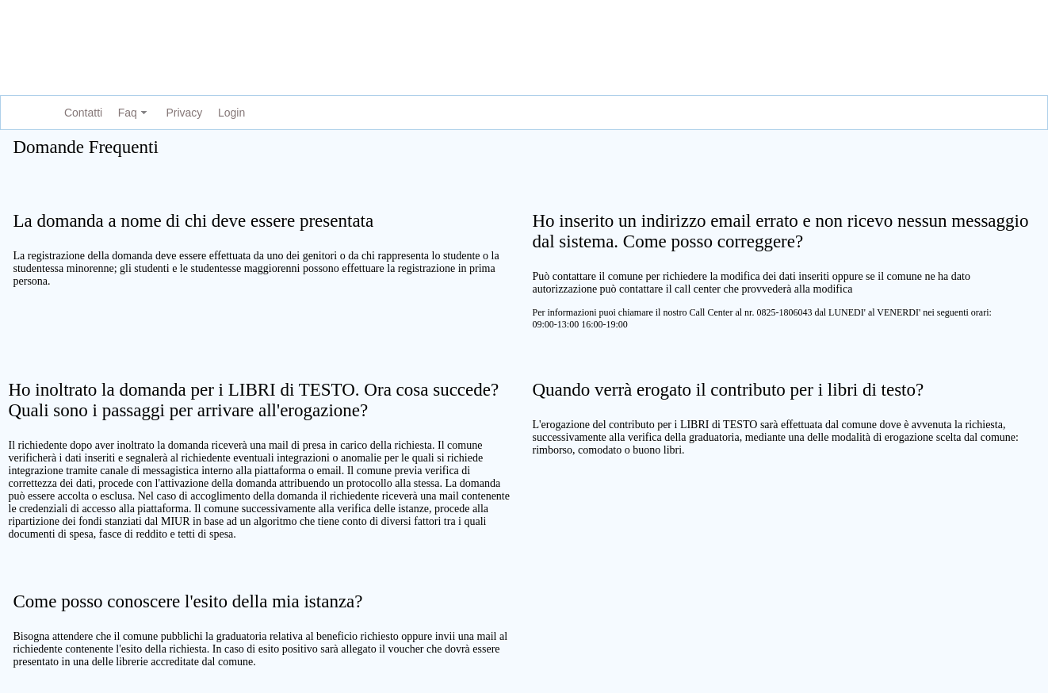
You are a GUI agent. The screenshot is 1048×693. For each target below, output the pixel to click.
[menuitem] (80, 113)
